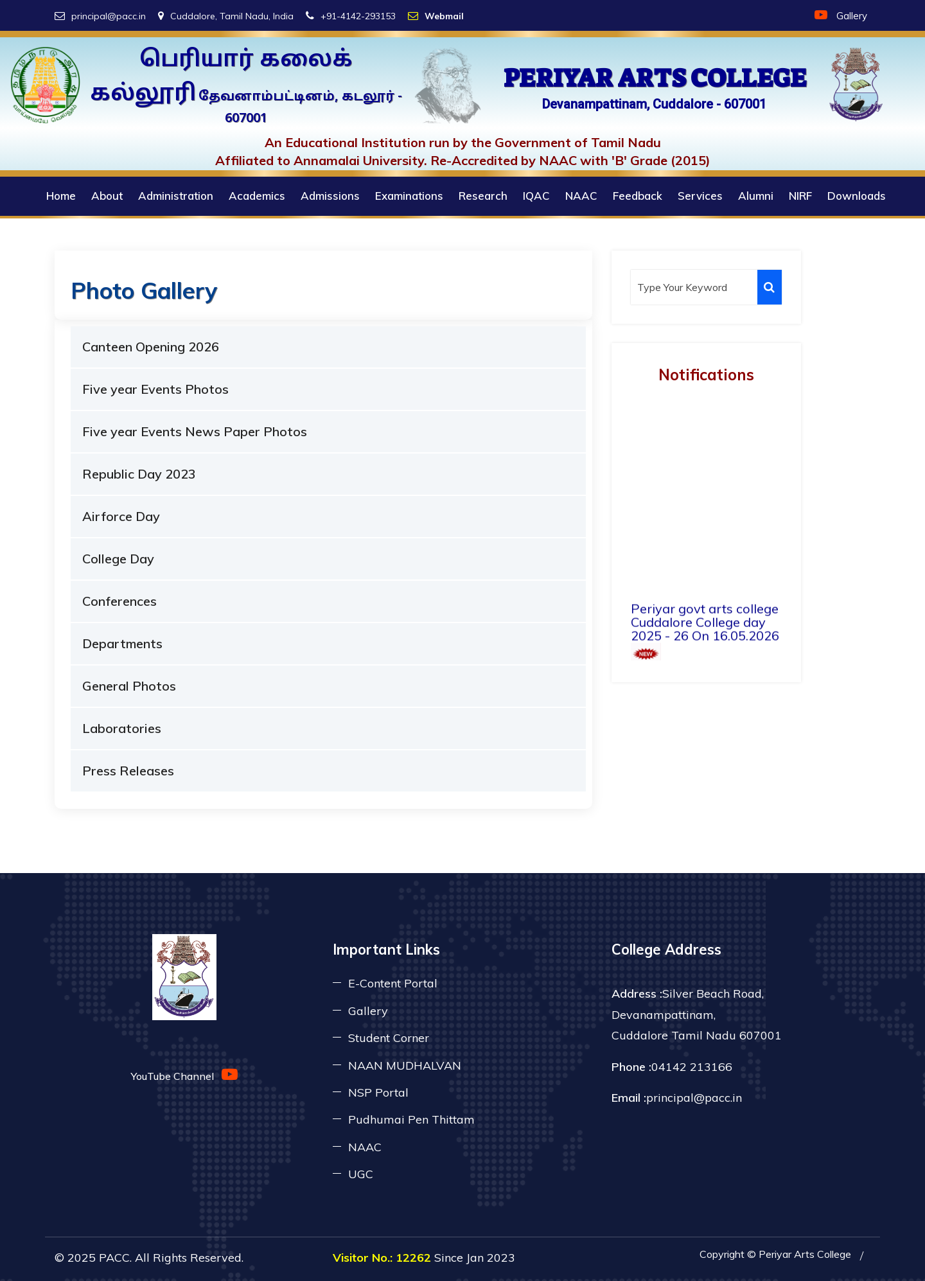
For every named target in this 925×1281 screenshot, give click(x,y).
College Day (118, 559)
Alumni (755, 195)
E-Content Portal (392, 983)
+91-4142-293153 (351, 16)
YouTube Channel (184, 1074)
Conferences (119, 601)
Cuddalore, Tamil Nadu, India (226, 16)
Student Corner (388, 1037)
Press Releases (128, 771)
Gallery (851, 16)
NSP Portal (378, 1092)
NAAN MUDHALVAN (404, 1065)
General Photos (129, 686)
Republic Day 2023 (139, 474)
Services (700, 195)
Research (483, 195)
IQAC (536, 195)
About (107, 195)
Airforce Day (121, 516)
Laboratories (121, 728)
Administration (175, 195)
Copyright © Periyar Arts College (775, 1254)
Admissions (330, 195)
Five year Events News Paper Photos (194, 431)
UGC (360, 1174)
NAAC (581, 195)
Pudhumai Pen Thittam (411, 1119)
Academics (257, 195)
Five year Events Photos (155, 389)
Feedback (637, 195)
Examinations (409, 195)
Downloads (856, 195)
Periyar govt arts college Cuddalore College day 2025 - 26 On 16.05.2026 (705, 647)
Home (61, 195)
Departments (122, 643)
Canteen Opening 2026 (150, 347)
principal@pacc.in (100, 16)
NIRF (800, 195)
